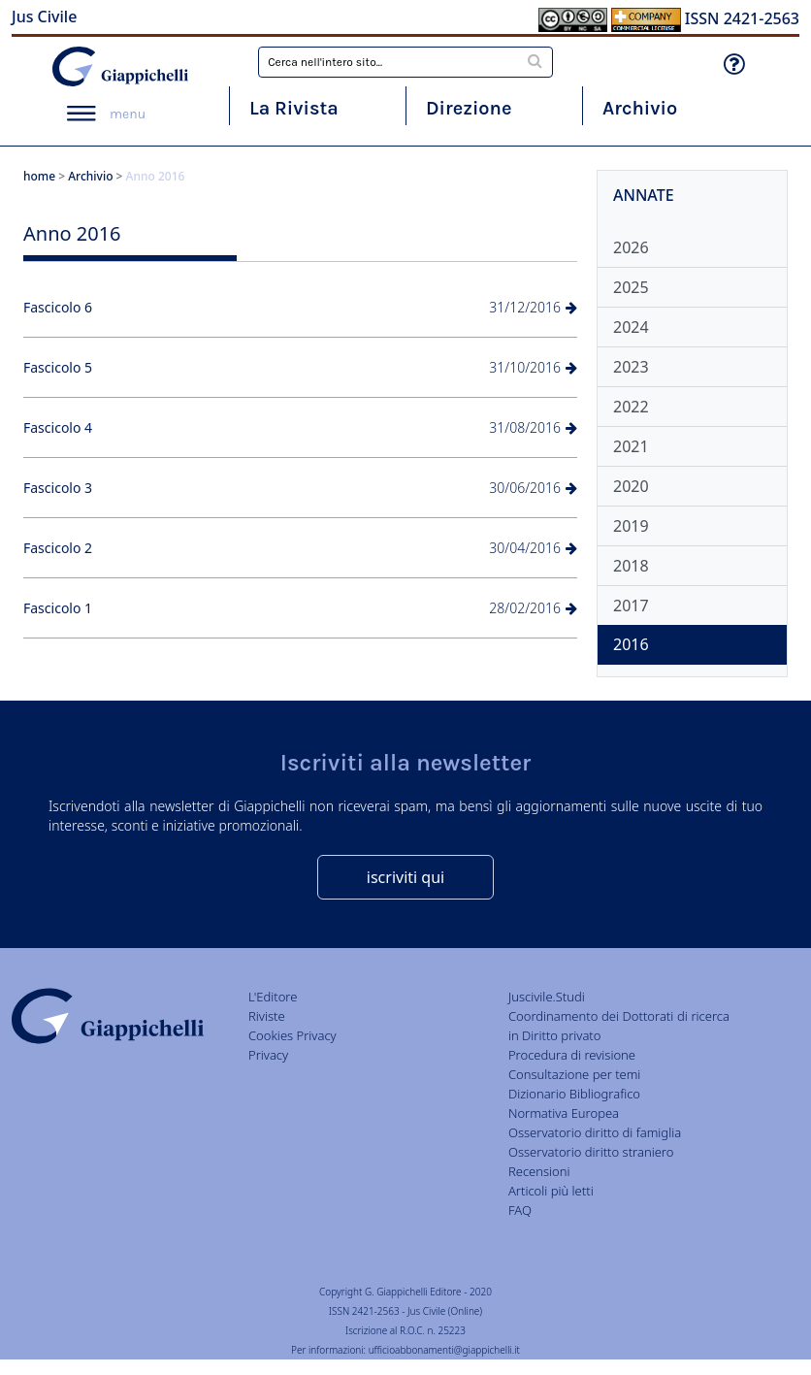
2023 (631, 366)
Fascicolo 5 (57, 367)
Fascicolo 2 (57, 548)
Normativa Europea (563, 1113)
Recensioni (539, 1171)
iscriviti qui (405, 877)
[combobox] (405, 62)
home (39, 176)
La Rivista (294, 108)
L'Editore (272, 996)
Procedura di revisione (571, 1055)
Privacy (268, 1055)
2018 (631, 565)
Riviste (266, 1016)
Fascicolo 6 (57, 307)
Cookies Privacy (292, 1035)
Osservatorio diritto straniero (590, 1152)
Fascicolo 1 (57, 608)
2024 (631, 327)
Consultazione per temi (574, 1074)
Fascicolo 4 (57, 427)
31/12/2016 (533, 307)
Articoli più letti (551, 1190)
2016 (631, 644)
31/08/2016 (533, 427)
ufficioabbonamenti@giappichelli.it (444, 1350)
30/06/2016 (533, 487)
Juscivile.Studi (546, 996)
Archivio (639, 108)
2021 (631, 446)
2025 (631, 287)
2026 (631, 247)
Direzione (468, 108)
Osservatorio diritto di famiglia (594, 1132)
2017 (631, 605)
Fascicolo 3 (57, 487)
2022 (631, 406)
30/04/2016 (533, 548)
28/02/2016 (533, 608)
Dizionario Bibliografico (574, 1093)
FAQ (520, 1210)
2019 (631, 526)
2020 (631, 486)
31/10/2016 (533, 367)
